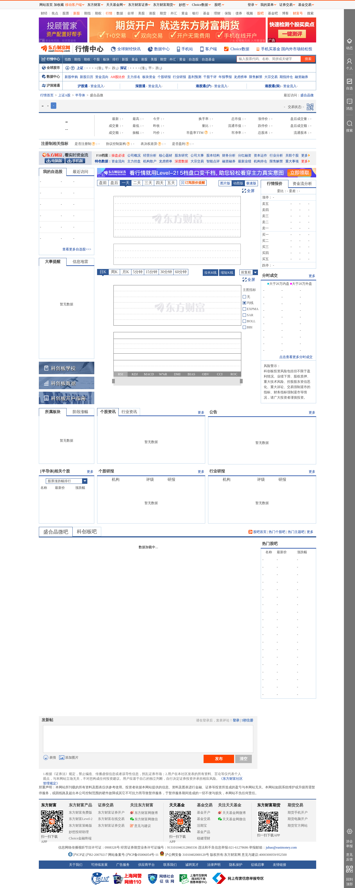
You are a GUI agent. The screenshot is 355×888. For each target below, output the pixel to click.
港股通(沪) (203, 86)
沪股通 (83, 86)
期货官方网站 (298, 825)
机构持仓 (260, 161)
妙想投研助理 (79, 832)
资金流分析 (302, 184)
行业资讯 (129, 412)
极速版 (251, 183)
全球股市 (51, 68)
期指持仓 (286, 77)
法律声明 (213, 865)
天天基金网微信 (232, 819)
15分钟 (151, 272)
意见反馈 (349, 857)
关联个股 (292, 155)
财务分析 (228, 155)
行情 (109, 13)
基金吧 (273, 13)
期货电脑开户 (298, 819)
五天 (171, 183)
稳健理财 (203, 838)
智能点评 (213, 161)
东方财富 (49, 805)
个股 (96, 59)
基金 (206, 13)
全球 (130, 13)
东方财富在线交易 (111, 819)
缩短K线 (227, 273)
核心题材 (165, 155)
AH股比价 (117, 77)
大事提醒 (52, 262)
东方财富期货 (268, 805)
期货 (163, 13)
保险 (228, 13)
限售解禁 (255, 77)
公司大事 (197, 155)
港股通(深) (272, 86)
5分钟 (138, 272)
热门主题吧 (296, 532)
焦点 (55, 13)
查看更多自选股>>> (76, 249)
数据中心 (162, 49)
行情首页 (47, 95)
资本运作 (260, 155)
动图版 (238, 183)
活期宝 (202, 825)
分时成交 (270, 275)
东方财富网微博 (144, 813)
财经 (44, 13)
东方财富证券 (138, 5)
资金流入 (97, 86)
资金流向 (101, 77)
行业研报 (179, 77)
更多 (305, 155)
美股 (141, 13)
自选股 (194, 59)
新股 (76, 13)
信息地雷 (80, 262)
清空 (243, 758)
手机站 (187, 49)
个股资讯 (108, 412)
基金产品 (203, 832)
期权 (98, 13)
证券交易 (286, 5)
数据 (119, 13)
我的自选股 (52, 172)
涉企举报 (349, 843)
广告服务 (123, 865)
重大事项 (292, 161)
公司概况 (134, 155)
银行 (195, 13)
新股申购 (71, 77)
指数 (68, 59)
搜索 (310, 13)
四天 (160, 183)
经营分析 (149, 155)
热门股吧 (270, 544)
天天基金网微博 (232, 813)
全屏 (251, 191)
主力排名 (133, 77)
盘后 (114, 183)
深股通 (140, 86)
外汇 (174, 13)
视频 (249, 13)
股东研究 (181, 155)
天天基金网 (114, 5)
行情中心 (51, 59)
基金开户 (203, 812)
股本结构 (213, 155)
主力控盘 (134, 161)
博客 (285, 13)
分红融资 (244, 155)
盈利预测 (194, 77)
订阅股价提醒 (193, 183)
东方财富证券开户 (111, 812)
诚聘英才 (192, 865)
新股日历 (86, 77)
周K (114, 272)
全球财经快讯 (129, 49)
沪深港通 (51, 85)
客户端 (211, 49)
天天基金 (177, 805)
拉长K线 (210, 273)
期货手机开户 (298, 812)
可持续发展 (99, 865)
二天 (137, 183)
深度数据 (181, 161)
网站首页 (46, 5)
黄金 (184, 13)
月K (125, 272)
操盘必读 (118, 155)
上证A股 (64, 95)
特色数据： (103, 161)
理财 (217, 13)
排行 (115, 59)
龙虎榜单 (240, 77)
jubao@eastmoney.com (281, 847)
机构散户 (149, 161)
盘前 (103, 183)
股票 (65, 13)
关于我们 (75, 865)
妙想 (182, 5)
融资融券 (301, 77)
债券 (238, 13)
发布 (219, 758)
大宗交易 (271, 77)
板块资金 (149, 77)
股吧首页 (257, 532)
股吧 (260, 13)
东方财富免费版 (80, 812)
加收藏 (59, 5)
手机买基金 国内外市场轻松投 (287, 49)
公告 (213, 412)
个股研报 (164, 77)
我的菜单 (267, 5)
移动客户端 (73, 5)
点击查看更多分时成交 (296, 357)
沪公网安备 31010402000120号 (184, 855)
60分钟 (181, 272)
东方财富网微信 (144, 819)
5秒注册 (247, 720)
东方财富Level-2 (80, 819)
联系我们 (170, 865)
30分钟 (166, 272)
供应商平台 (146, 865)
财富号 (298, 13)
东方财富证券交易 (111, 825)
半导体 (80, 95)
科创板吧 (87, 531)
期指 (87, 13)
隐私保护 (235, 865)
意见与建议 (140, 826)
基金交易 (203, 819)
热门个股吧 (277, 532)
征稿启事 (257, 865)
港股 (152, 13)
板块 (106, 59)
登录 (236, 720)
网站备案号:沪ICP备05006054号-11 (133, 855)
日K (103, 272)
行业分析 (276, 155)
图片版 (225, 183)
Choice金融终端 (80, 838)
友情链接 (279, 865)
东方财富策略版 (80, 825)
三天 (148, 183)
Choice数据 (239, 49)
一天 (126, 183)
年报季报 (225, 77)
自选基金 (208, 59)
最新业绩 (244, 161)
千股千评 (210, 77)
